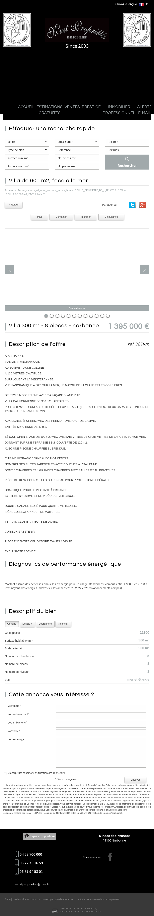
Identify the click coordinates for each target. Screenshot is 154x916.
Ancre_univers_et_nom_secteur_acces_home (45, 190)
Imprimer (86, 216)
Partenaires (92, 898)
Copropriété (45, 623)
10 (96, 315)
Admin (101, 898)
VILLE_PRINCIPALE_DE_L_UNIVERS (96, 190)
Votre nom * (14, 705)
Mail (39, 216)
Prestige (70, 113)
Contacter (61, 216)
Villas (123, 190)
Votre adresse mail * (18, 713)
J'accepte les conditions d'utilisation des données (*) (36, 772)
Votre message (16, 738)
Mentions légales (78, 898)
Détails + (27, 623)
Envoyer (135, 779)
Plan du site (64, 898)
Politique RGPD (112, 898)
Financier (63, 623)
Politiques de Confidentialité (56, 812)
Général (11, 623)
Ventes (56, 113)
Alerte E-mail (124, 113)
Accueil (12, 113)
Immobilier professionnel (95, 113)
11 (102, 315)
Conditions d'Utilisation (88, 812)
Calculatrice (111, 216)
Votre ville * (14, 730)
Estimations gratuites (35, 113)
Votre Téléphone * (17, 722)
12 (108, 315)
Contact (141, 113)
